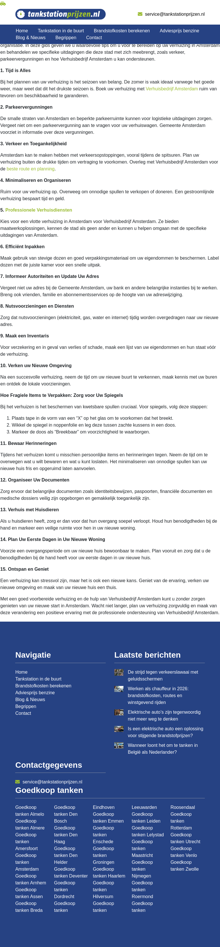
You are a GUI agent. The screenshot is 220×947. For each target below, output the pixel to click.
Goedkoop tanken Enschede (103, 834)
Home (22, 30)
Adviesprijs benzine (179, 30)
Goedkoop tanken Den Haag (66, 834)
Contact (94, 37)
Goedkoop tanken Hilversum (103, 889)
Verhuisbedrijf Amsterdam (172, 88)
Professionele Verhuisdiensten (38, 210)
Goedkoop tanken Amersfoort (26, 841)
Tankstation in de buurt (61, 30)
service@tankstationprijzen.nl (171, 14)
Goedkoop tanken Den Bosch (66, 814)
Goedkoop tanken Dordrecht (64, 889)
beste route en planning (30, 168)
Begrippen (65, 37)
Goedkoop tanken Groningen (103, 855)
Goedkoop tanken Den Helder (66, 855)
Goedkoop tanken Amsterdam (27, 862)
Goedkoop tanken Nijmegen (142, 869)
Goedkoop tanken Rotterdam (181, 821)
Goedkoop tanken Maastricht (142, 848)
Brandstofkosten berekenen (122, 30)
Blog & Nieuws (31, 37)
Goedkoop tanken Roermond (142, 889)
